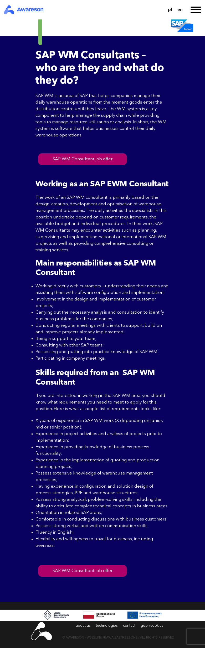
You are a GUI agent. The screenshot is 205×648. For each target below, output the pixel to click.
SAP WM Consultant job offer (82, 159)
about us (83, 625)
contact (129, 625)
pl (170, 10)
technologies (107, 625)
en (180, 10)
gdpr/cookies (152, 625)
